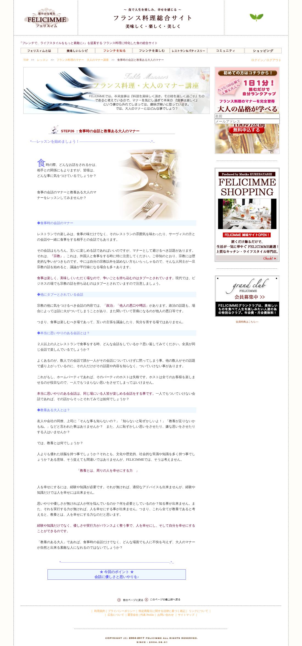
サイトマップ (186, 614)
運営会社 (132, 614)
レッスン (42, 59)
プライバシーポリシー (121, 610)
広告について (115, 614)
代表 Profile (147, 614)
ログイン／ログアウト (266, 60)
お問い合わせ (165, 614)
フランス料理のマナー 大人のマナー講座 (83, 59)
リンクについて (198, 610)
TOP (25, 59)
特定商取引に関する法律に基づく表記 (162, 610)
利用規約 (99, 610)
